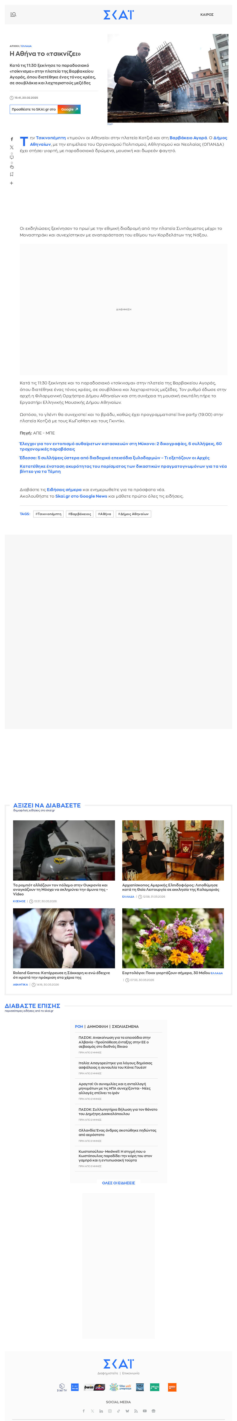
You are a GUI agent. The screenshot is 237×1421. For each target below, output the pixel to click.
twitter (12, 147)
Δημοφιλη (98, 1027)
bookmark (12, 174)
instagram (110, 1411)
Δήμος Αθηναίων (135, 514)
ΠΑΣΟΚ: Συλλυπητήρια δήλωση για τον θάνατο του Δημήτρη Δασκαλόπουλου (118, 1112)
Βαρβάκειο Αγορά (188, 138)
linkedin (101, 1411)
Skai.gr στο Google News (81, 496)
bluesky (127, 1411)
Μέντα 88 (154, 1387)
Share (11, 183)
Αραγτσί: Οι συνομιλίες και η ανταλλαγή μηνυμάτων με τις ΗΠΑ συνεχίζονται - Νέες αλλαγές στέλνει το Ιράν (115, 1088)
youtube (144, 1411)
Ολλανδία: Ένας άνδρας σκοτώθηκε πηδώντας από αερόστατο (117, 1132)
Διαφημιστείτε (108, 1373)
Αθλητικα (20, 984)
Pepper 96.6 (140, 1387)
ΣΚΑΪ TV (62, 1387)
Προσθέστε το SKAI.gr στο (48, 109)
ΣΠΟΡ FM (94, 1387)
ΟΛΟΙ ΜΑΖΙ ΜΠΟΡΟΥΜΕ (118, 1389)
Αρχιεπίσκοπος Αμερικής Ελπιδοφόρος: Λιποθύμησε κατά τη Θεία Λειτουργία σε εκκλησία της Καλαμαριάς (170, 888)
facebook (12, 139)
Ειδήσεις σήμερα (64, 490)
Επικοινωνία (130, 1373)
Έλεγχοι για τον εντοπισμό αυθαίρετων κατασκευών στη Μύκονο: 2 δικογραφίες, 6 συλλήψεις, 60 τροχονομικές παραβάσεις (121, 446)
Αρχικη (15, 46)
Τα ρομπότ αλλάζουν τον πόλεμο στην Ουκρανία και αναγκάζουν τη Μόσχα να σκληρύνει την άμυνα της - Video (60, 890)
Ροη (79, 1027)
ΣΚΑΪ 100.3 (75, 1387)
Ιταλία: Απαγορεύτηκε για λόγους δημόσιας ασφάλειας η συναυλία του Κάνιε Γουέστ (115, 1065)
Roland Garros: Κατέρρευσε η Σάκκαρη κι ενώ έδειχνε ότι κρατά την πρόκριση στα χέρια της (61, 975)
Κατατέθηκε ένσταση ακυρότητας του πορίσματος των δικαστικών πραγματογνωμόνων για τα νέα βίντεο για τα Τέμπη (123, 469)
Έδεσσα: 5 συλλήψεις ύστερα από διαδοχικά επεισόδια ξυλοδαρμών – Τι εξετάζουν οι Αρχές (115, 458)
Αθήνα (105, 514)
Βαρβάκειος (80, 514)
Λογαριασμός (222, 14)
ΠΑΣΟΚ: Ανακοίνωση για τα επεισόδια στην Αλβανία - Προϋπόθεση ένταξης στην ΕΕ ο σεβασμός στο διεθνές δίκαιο (115, 1042)
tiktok (118, 1411)
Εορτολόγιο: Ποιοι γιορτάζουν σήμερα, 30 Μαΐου (166, 973)
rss (136, 1411)
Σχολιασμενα (127, 1027)
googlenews (153, 1411)
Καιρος (207, 14)
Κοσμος (19, 901)
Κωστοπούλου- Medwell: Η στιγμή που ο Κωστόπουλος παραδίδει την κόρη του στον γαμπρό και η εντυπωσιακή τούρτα (115, 1156)
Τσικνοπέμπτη (51, 138)
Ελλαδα (26, 46)
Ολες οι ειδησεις (118, 1183)
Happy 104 (172, 1387)
